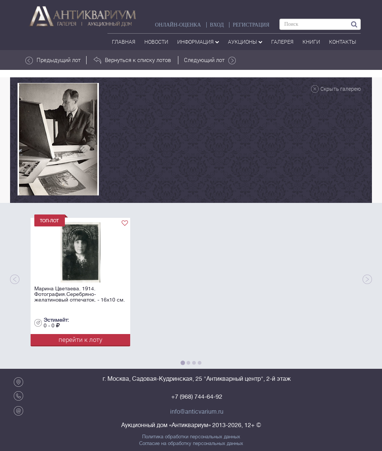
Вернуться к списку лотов (132, 60)
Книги (311, 41)
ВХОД (217, 25)
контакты (342, 41)
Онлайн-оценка (178, 25)
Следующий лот (210, 60)
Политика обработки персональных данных (191, 437)
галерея (282, 41)
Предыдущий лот (53, 60)
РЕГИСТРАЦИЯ (251, 25)
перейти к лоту (80, 339)
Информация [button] (198, 41)
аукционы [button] (245, 41)
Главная (123, 41)
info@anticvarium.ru (196, 411)
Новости (156, 41)
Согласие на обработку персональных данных (191, 443)
